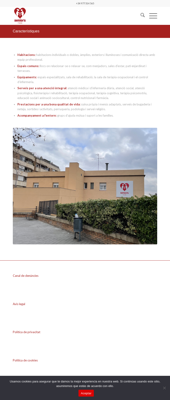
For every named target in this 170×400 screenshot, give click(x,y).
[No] (164, 388)
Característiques (26, 31)
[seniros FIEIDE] (70, 16)
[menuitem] (140, 16)
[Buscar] (140, 16)
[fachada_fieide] (85, 186)
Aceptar (86, 393)
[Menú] (151, 16)
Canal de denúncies (25, 275)
